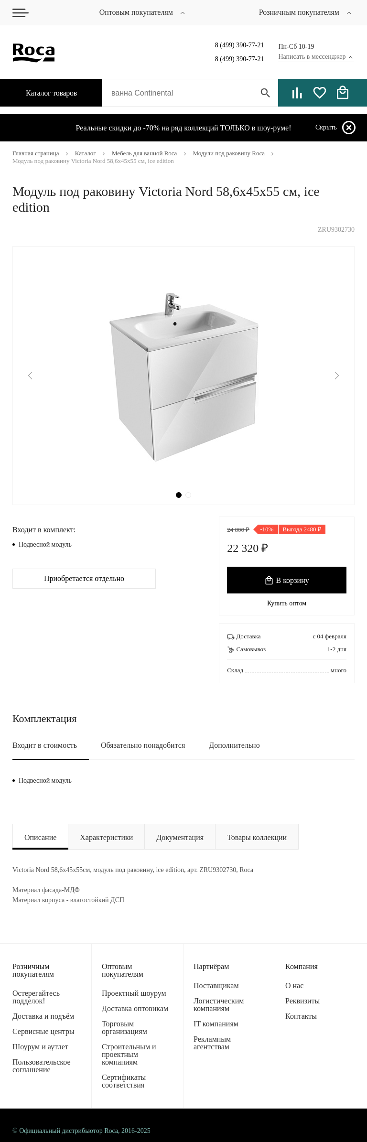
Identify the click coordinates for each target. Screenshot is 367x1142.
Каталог (44, 93)
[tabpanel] (183, 376)
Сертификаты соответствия (124, 1081)
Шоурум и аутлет (40, 1047)
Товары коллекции (257, 837)
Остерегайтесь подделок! (36, 997)
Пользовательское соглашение (41, 1066)
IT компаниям (216, 1024)
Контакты (301, 1016)
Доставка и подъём (43, 1016)
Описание (40, 837)
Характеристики (106, 837)
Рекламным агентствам (212, 1043)
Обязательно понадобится (143, 745)
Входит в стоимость (44, 745)
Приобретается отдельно (84, 578)
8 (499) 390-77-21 (239, 45)
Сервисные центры (43, 1031)
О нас (294, 985)
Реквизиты (302, 1001)
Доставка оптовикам (135, 1008)
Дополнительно (234, 745)
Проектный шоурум (134, 993)
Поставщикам (216, 985)
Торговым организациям (124, 1027)
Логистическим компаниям (219, 1005)
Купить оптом (286, 603)
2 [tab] (188, 495)
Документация (180, 837)
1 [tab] (179, 495)
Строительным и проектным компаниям (129, 1054)
